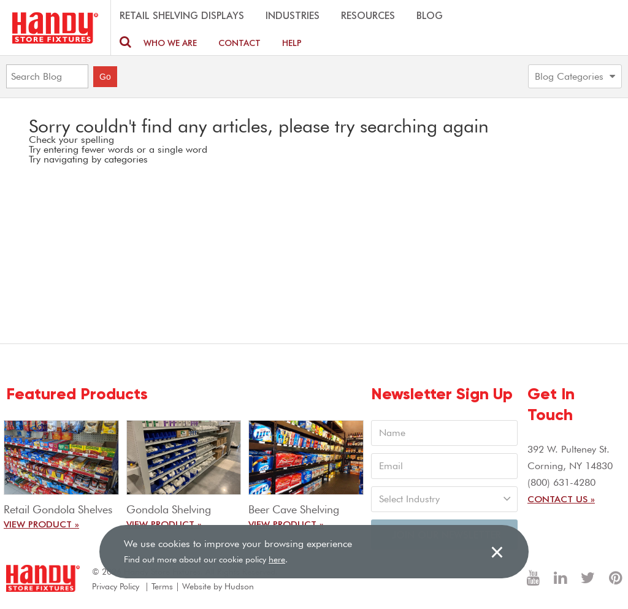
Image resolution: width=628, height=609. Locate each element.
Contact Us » (561, 498)
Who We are (170, 42)
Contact (239, 42)
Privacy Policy (115, 586)
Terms (162, 586)
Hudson (239, 586)
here (277, 559)
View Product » (41, 524)
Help (292, 42)
